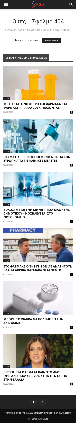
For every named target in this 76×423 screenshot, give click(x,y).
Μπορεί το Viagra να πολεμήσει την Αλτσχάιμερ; (33, 321)
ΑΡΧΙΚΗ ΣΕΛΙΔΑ (51, 40)
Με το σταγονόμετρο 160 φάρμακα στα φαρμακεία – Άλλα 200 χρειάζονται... (35, 106)
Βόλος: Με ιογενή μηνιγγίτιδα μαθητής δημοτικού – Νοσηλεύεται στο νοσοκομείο (36, 213)
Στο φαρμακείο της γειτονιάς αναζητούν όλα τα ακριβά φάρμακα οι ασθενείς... (37, 268)
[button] (71, 4)
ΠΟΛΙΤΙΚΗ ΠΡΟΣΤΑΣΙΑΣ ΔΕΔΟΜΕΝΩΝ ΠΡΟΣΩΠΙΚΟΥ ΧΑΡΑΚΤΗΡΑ (38, 412)
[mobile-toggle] (5, 4)
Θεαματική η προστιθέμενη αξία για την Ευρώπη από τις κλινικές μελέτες (37, 159)
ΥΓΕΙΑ (6, 98)
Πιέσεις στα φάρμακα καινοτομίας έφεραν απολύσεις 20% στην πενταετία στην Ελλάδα (35, 376)
